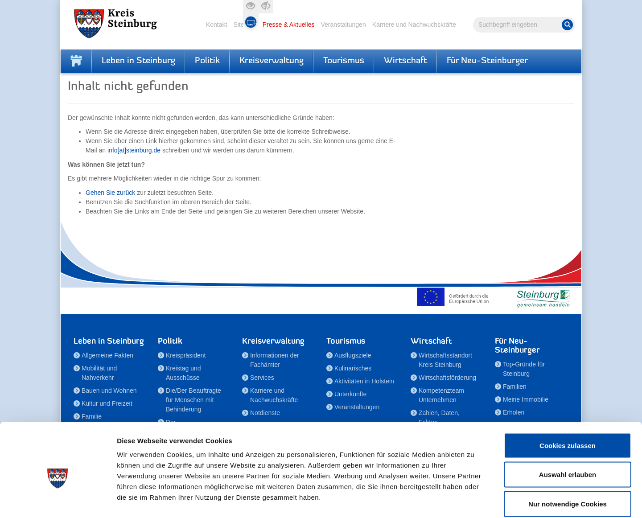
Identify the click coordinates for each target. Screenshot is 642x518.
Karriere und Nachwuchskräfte (414, 24)
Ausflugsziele (352, 355)
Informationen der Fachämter (274, 360)
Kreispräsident (186, 355)
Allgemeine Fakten (107, 355)
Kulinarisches (352, 368)
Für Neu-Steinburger (487, 61)
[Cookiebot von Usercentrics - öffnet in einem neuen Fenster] (58, 500)
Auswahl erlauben (567, 430)
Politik (207, 61)
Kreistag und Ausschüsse (183, 373)
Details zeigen (474, 500)
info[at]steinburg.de (133, 150)
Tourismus (343, 61)
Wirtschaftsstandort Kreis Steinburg (445, 360)
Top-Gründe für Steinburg (524, 369)
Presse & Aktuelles (289, 24)
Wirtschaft (405, 61)
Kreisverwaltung (271, 61)
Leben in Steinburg (138, 61)
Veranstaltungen (343, 24)
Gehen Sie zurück (110, 192)
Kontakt (216, 24)
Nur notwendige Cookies (567, 459)
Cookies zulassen (567, 401)
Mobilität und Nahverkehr (99, 373)
